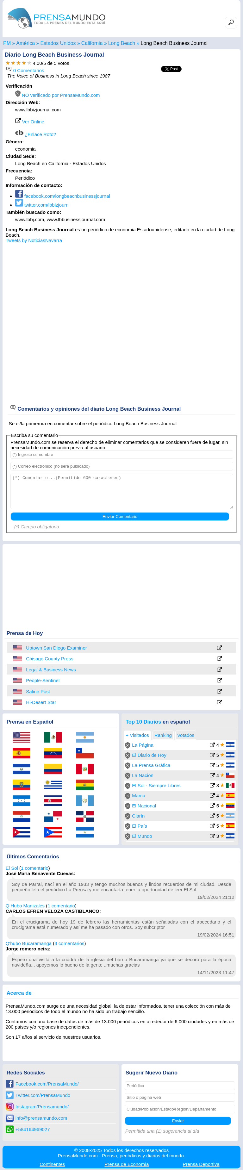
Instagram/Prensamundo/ (42, 1106)
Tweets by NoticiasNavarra (34, 240)
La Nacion (142, 775)
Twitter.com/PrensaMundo (43, 1095)
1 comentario (34, 868)
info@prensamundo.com (41, 1118)
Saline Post (38, 691)
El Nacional (144, 805)
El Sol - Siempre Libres (156, 785)
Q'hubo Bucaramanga (29, 943)
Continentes (52, 1164)
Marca (138, 795)
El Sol (12, 868)
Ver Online (29, 121)
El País (139, 826)
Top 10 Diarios (143, 722)
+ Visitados (137, 735)
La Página (142, 745)
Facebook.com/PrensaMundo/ (47, 1083)
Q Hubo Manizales (25, 905)
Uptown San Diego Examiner (56, 647)
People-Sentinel (42, 680)
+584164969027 (33, 1129)
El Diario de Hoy (149, 755)
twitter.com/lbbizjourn (42, 205)
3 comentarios (69, 943)
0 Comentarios (25, 70)
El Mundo (142, 836)
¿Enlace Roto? (35, 134)
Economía (126, 1164)
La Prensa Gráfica (151, 765)
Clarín (138, 815)
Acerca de (19, 993)
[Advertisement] (184, 122)
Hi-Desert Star (41, 702)
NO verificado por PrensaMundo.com (57, 95)
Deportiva (201, 1164)
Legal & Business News (51, 669)
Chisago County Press (49, 658)
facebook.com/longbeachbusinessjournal (62, 196)
